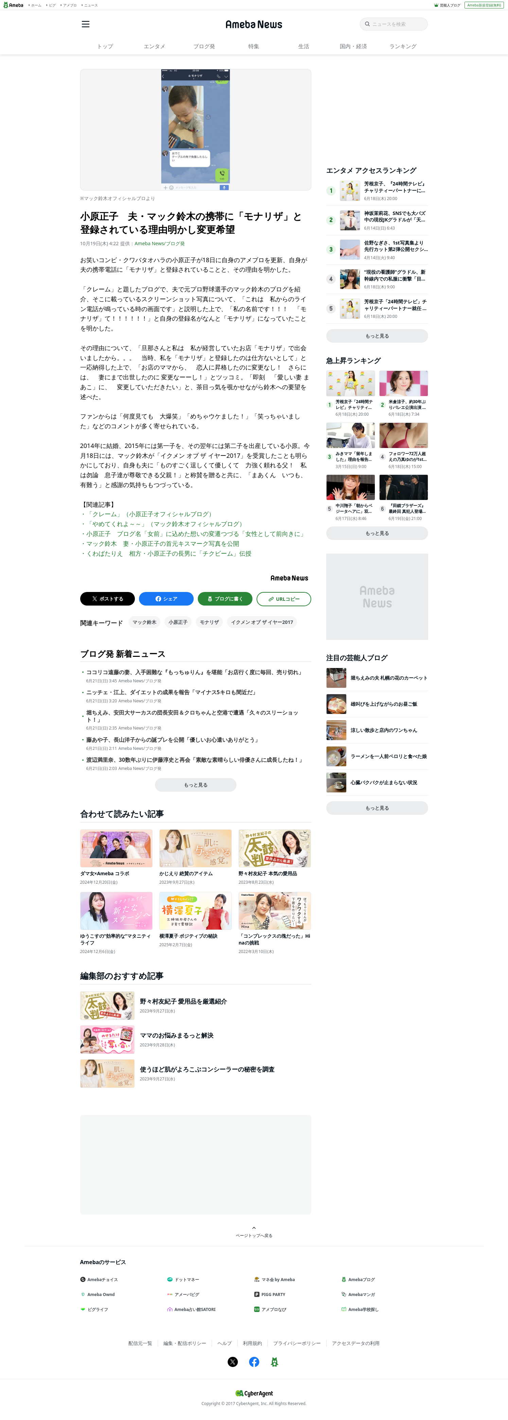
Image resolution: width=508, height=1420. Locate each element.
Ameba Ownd (100, 1294)
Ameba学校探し (363, 1309)
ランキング (403, 46)
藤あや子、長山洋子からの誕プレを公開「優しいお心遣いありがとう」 (173, 739)
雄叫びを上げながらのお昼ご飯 (384, 704)
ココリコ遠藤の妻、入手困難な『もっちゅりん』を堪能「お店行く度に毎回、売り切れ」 (195, 672)
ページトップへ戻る (254, 1232)
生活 (303, 46)
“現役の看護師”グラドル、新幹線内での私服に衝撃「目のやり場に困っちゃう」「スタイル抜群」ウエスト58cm (395, 282)
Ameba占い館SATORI (194, 1309)
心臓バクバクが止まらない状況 (384, 782)
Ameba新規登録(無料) (484, 5)
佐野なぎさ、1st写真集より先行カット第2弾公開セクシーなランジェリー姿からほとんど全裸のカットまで (395, 252)
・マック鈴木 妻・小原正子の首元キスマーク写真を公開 (159, 543)
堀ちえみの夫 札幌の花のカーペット (389, 678)
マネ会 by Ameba (277, 1279)
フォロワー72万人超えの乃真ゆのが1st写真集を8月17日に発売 (408, 462)
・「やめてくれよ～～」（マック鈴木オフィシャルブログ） (162, 524)
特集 (253, 46)
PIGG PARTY (272, 1294)
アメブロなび (273, 1309)
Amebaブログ (361, 1279)
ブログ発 (204, 46)
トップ (105, 46)
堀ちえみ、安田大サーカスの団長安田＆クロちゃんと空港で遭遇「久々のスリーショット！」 (192, 716)
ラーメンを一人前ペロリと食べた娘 (389, 756)
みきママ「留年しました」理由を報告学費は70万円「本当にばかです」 (354, 462)
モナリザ (209, 622)
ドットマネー (186, 1279)
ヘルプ (224, 1343)
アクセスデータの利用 (356, 1343)
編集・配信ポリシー (184, 1343)
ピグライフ (96, 1309)
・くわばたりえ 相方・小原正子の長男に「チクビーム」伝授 (165, 553)
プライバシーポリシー (297, 1343)
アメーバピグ (186, 1294)
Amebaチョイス (102, 1279)
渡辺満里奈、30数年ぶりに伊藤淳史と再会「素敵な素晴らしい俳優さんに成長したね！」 (195, 759)
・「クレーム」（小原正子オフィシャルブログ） (147, 514)
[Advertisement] (141, 1164)
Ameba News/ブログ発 (160, 243)
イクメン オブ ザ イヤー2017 (262, 622)
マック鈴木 (144, 622)
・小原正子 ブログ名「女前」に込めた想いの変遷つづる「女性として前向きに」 (193, 533)
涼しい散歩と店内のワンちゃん (384, 730)
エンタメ (154, 46)
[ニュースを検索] (394, 24)
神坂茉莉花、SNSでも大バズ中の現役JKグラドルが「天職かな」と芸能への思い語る (395, 220)
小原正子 (178, 622)
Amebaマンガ (361, 1294)
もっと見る (196, 784)
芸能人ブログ (450, 5)
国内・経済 (353, 46)
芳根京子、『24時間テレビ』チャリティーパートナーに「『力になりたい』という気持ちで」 (395, 193)
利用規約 (252, 1343)
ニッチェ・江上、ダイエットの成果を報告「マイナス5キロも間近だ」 (172, 692)
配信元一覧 (140, 1343)
